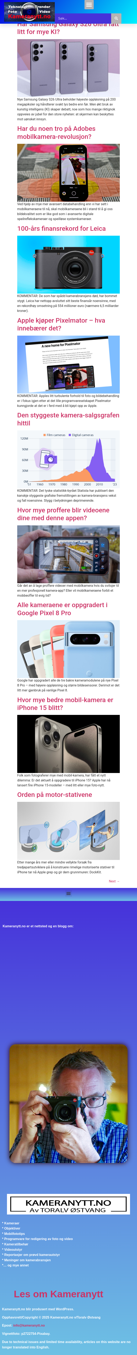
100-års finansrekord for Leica (61, 228)
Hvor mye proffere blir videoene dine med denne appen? (63, 514)
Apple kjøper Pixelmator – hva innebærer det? (61, 324)
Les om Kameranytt (58, 1293)
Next (114, 881)
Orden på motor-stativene (54, 795)
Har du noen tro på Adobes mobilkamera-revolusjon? (56, 132)
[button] (89, 4)
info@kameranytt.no (29, 1325)
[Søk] (116, 18)
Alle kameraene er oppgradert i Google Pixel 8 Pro (62, 609)
